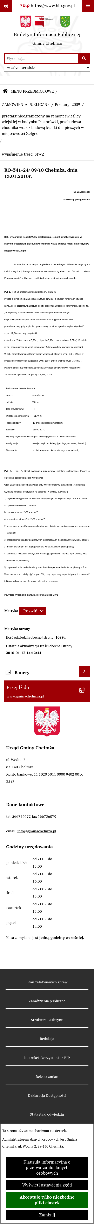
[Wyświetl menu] (88, 6)
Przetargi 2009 (67, 104)
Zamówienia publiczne (47, 1001)
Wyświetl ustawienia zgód (47, 1185)
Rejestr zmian (47, 1076)
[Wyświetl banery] (84, 671)
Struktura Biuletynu (47, 1019)
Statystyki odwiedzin (47, 1114)
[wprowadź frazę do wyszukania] (41, 58)
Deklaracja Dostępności (47, 1095)
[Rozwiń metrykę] (32, 611)
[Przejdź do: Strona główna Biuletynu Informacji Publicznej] (5, 91)
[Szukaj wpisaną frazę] (84, 58)
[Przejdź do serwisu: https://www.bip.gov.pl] (47, 5)
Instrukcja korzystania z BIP (47, 1057)
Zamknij (47, 1215)
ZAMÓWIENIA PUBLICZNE (25, 104)
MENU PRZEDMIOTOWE (32, 91)
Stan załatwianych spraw (47, 982)
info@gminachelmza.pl (36, 831)
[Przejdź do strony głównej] (47, 32)
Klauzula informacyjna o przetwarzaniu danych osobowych (47, 1167)
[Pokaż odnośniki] (6, 6)
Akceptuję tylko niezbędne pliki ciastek (47, 1200)
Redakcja (47, 1038)
